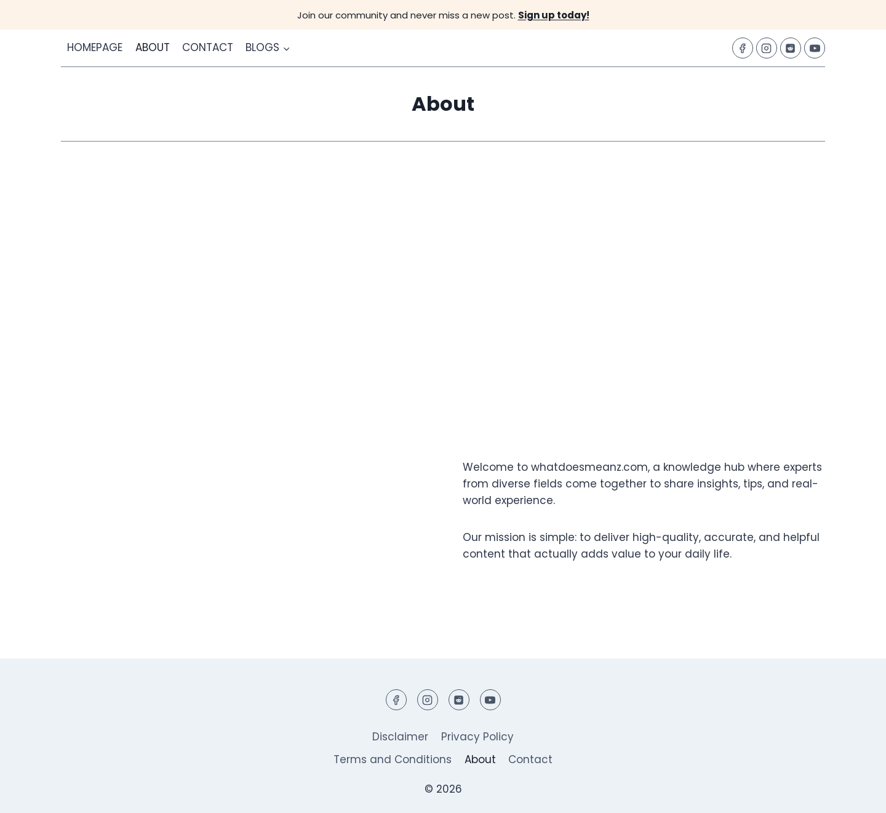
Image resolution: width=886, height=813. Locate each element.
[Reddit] (790, 48)
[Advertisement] (443, 277)
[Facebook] (742, 48)
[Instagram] (766, 48)
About (152, 47)
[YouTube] (814, 48)
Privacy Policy (477, 736)
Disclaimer (400, 736)
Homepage (94, 47)
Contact (207, 47)
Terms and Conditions (392, 759)
